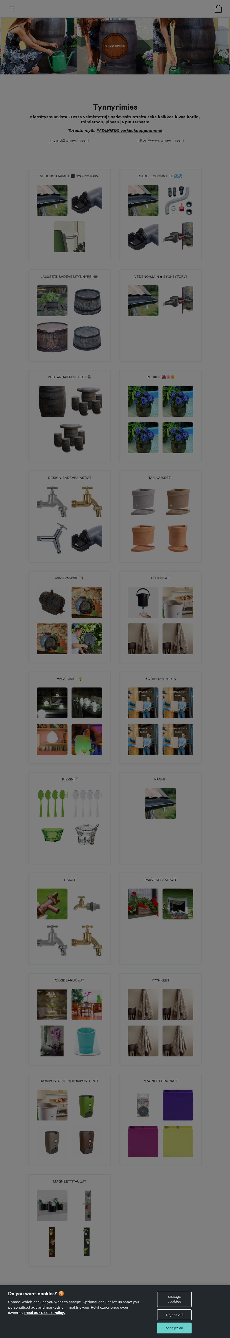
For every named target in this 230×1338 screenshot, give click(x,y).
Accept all (174, 1332)
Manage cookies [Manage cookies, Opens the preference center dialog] (174, 1303)
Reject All (174, 1318)
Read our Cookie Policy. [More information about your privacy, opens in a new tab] (44, 1316)
